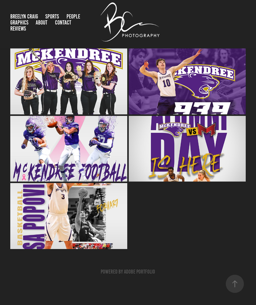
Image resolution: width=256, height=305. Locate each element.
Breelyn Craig (24, 16)
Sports (52, 16)
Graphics (19, 22)
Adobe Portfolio (139, 272)
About (41, 22)
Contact (63, 22)
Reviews (18, 28)
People (73, 16)
